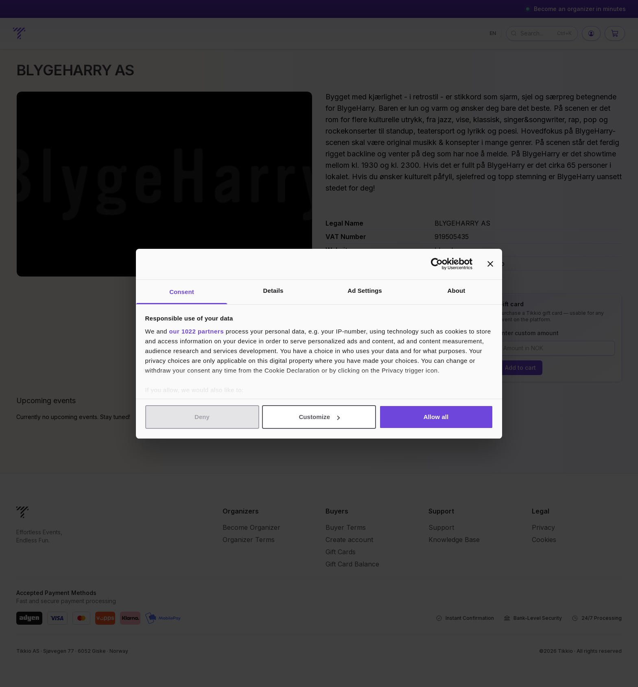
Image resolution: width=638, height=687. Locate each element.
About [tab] (456, 290)
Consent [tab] (181, 291)
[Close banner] (490, 264)
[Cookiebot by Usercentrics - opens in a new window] (436, 264)
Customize (319, 416)
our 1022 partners (196, 331)
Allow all (436, 416)
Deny (202, 416)
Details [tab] (273, 290)
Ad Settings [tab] (364, 290)
